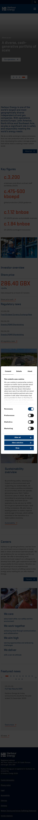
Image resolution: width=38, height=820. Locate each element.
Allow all (17, 437)
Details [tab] (19, 371)
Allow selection (17, 443)
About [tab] (30, 371)
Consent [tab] (8, 371)
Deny (17, 448)
